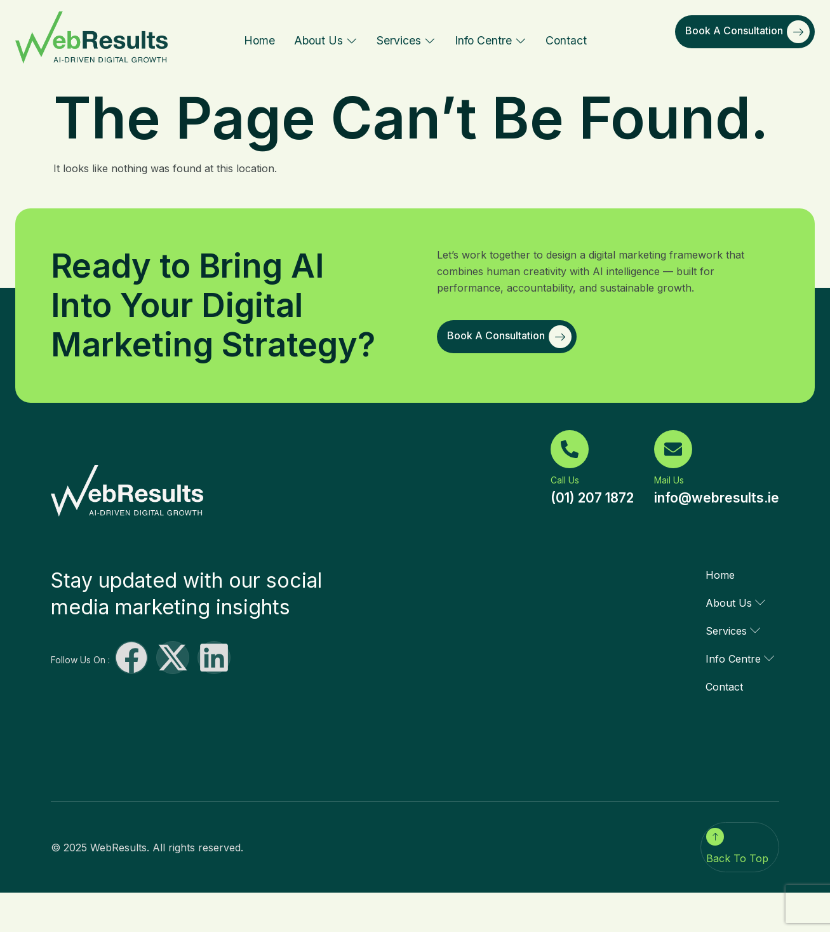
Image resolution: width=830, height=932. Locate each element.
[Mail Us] (673, 449)
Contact (566, 40)
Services (406, 40)
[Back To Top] (715, 837)
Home (259, 40)
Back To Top (737, 858)
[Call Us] (570, 449)
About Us (326, 40)
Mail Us (669, 480)
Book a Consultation (747, 31)
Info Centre (490, 40)
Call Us (565, 480)
